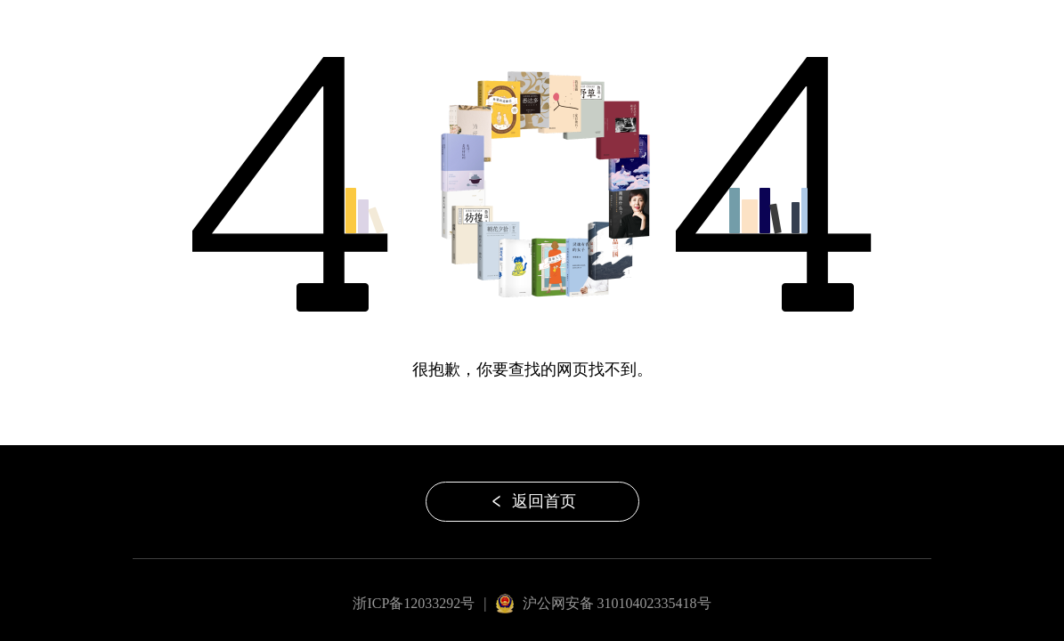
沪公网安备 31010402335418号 (617, 603)
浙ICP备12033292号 (414, 603)
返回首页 (532, 501)
